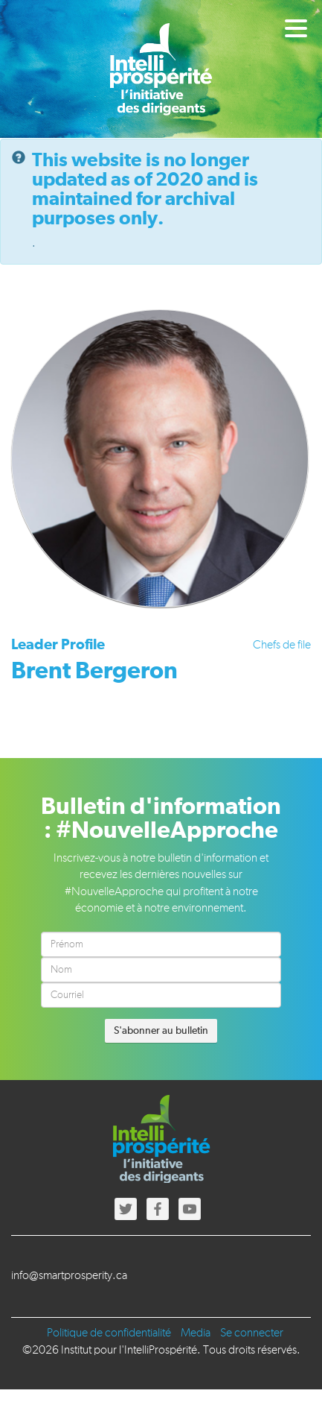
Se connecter (251, 1333)
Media (195, 1333)
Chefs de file (282, 645)
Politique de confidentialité (109, 1333)
